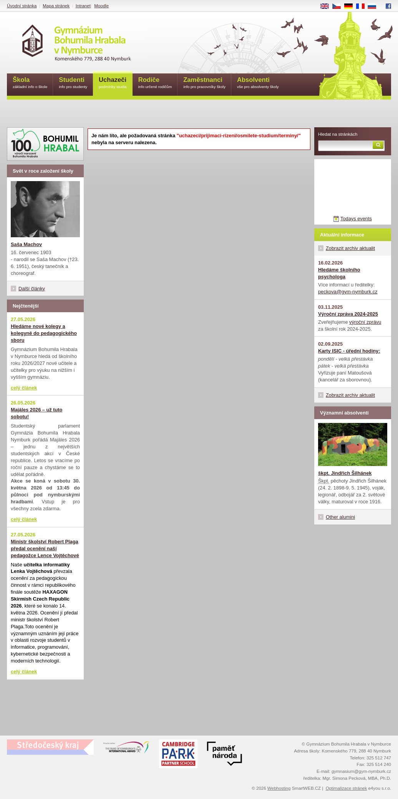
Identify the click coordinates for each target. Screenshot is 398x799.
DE (351, 6)
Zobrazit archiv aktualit (350, 248)
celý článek (24, 388)
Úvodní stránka (21, 5)
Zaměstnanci (204, 83)
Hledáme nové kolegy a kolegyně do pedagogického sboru (44, 333)
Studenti (73, 83)
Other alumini (340, 517)
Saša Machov (26, 244)
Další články (31, 288)
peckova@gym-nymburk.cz (348, 292)
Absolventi (258, 83)
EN (327, 6)
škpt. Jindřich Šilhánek (344, 473)
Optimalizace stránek (346, 788)
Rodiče (155, 83)
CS (339, 6)
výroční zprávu (365, 322)
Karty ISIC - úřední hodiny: (349, 351)
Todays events (356, 218)
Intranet (83, 5)
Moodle (101, 5)
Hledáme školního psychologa (339, 273)
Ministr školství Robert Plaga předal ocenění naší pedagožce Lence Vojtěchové (45, 548)
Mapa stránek (56, 5)
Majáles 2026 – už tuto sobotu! (36, 413)
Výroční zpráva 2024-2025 (348, 314)
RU (374, 6)
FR (363, 6)
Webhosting (279, 788)
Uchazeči (113, 83)
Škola (30, 83)
